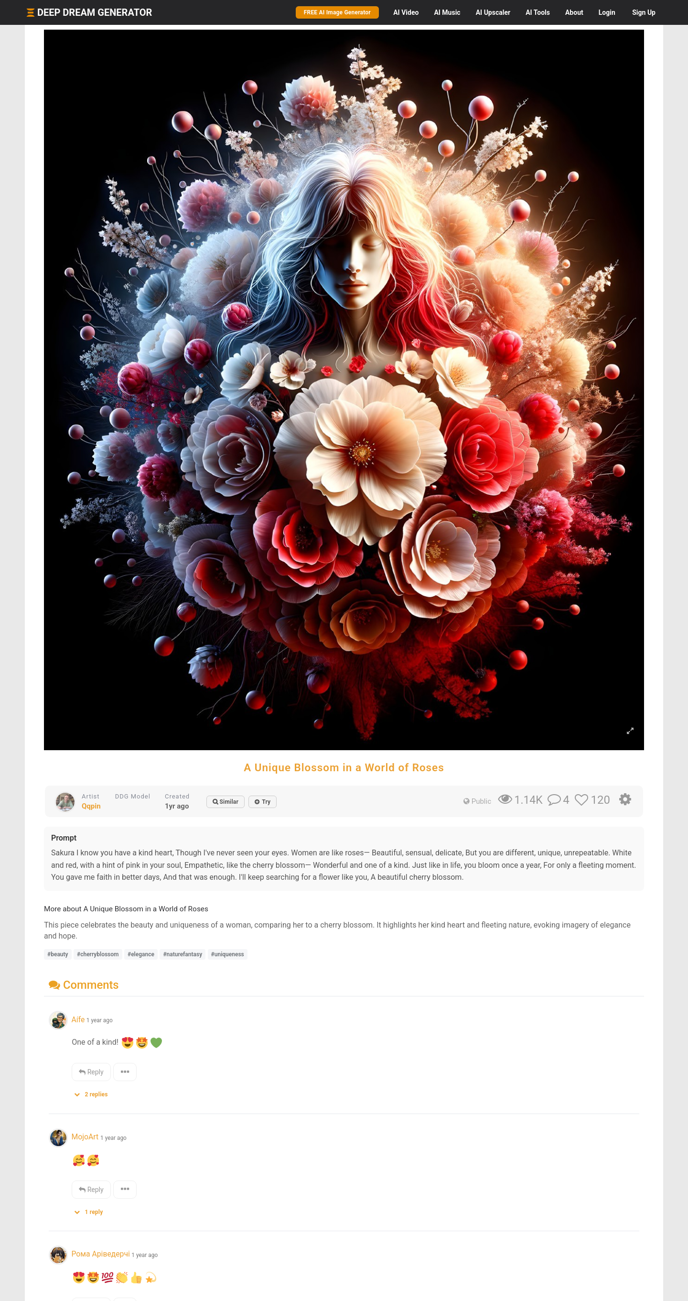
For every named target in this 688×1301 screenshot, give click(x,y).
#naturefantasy (182, 954)
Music (447, 12)
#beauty (57, 954)
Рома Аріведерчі (100, 1253)
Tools (538, 12)
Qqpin (91, 806)
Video (406, 12)
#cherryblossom (98, 954)
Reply (91, 1072)
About (574, 12)
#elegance (141, 954)
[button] (94, 1092)
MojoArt (85, 1136)
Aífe (78, 1019)
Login (607, 12)
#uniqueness (227, 954)
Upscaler (493, 12)
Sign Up (644, 12)
